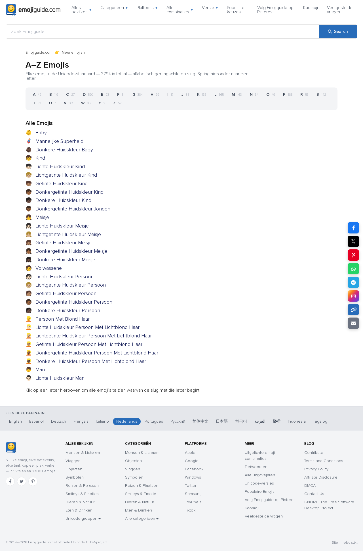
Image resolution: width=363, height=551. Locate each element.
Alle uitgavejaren (260, 475)
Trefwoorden (256, 466)
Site (335, 542)
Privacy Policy (316, 469)
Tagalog (320, 421)
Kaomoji (310, 7)
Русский (177, 421)
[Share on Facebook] (353, 227)
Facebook (194, 469)
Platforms (147, 7)
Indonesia (297, 421)
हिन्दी (276, 421)
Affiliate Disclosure (320, 477)
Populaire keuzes (235, 9)
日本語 (222, 421)
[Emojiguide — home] (33, 10)
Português (154, 421)
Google (192, 460)
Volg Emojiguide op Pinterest (275, 9)
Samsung (193, 493)
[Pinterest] (32, 481)
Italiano (102, 421)
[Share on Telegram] (353, 282)
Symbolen (75, 477)
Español (36, 421)
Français (80, 421)
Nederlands (126, 421)
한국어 (241, 421)
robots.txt (350, 542)
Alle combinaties (179, 9)
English (15, 421)
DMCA (310, 485)
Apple (190, 452)
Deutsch (58, 421)
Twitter (190, 485)
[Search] (338, 31)
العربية (259, 421)
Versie (210, 7)
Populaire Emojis (260, 491)
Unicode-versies (259, 483)
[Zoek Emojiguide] (162, 31)
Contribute (313, 452)
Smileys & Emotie (140, 493)
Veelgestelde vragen (340, 9)
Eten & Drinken (79, 510)
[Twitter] (21, 481)
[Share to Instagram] (353, 296)
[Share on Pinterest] (353, 255)
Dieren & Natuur (80, 502)
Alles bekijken (81, 9)
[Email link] (353, 323)
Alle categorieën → (142, 518)
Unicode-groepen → (83, 518)
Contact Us (314, 493)
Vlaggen (73, 460)
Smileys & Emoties (82, 493)
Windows (193, 477)
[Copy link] (353, 309)
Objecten (74, 469)
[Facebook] (10, 481)
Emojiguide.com (39, 52)
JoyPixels (193, 502)
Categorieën (114, 7)
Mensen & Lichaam (83, 452)
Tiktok (190, 510)
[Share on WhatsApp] (353, 268)
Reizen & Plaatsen (82, 485)
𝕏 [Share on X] (353, 241)
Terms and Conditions (323, 460)
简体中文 (200, 421)
